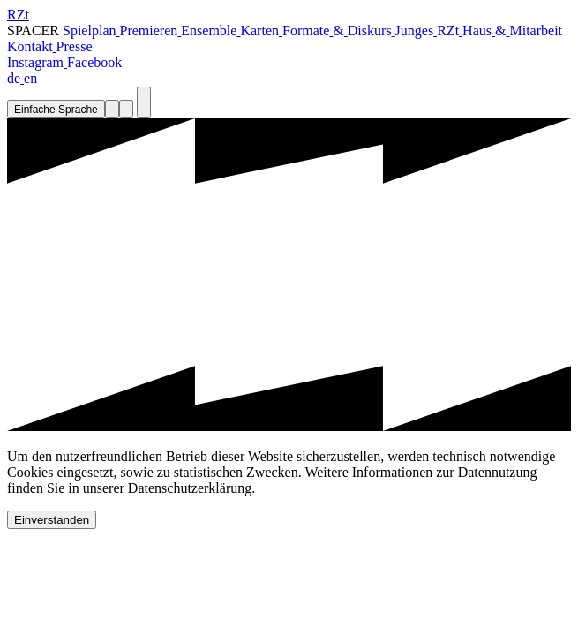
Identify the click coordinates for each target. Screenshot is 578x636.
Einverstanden (51, 519)
